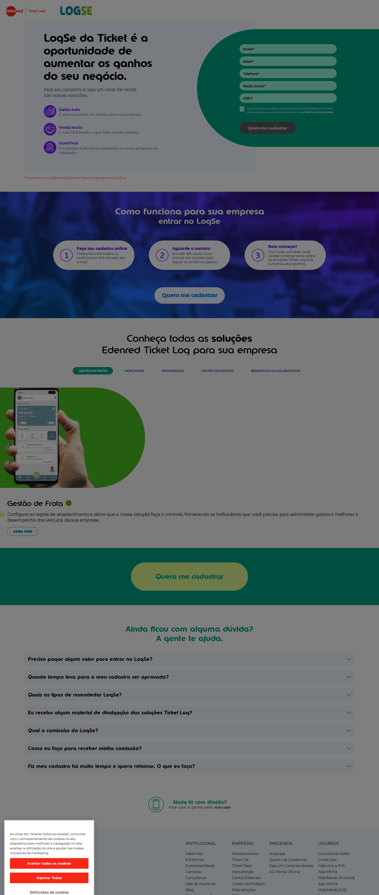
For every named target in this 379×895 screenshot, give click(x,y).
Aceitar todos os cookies (49, 875)
